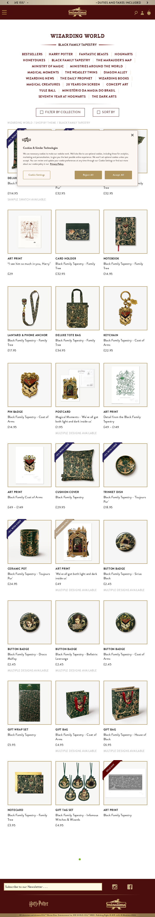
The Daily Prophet (76, 78)
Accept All (118, 174)
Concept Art (117, 84)
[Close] (132, 135)
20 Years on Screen (83, 84)
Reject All (88, 174)
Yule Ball (47, 90)
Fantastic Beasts (93, 54)
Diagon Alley (115, 72)
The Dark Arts (104, 96)
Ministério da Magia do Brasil (88, 90)
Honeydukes (34, 60)
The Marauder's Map (114, 60)
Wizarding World (19, 123)
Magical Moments (43, 72)
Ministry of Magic (48, 66)
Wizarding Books (114, 78)
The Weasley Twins (81, 72)
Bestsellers (32, 54)
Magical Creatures (43, 84)
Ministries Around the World (96, 66)
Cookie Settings (36, 174)
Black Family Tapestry (71, 60)
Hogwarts (124, 54)
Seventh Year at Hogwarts (62, 96)
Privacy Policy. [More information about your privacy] (57, 164)
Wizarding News (40, 78)
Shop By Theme (46, 123)
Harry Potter (61, 54)
